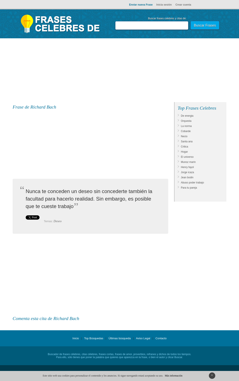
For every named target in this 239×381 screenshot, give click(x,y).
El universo (187, 156)
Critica (184, 146)
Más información (173, 375)
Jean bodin (187, 177)
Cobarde (186, 131)
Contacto (161, 338)
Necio (184, 136)
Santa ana (187, 141)
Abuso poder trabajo (192, 182)
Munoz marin (188, 162)
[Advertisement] (119, 71)
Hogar (184, 151)
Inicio (75, 338)
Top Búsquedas (93, 338)
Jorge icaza (187, 172)
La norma (186, 126)
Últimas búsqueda (120, 338)
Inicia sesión (164, 4)
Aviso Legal (143, 338)
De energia (187, 115)
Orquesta (186, 120)
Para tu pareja (189, 187)
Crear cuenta (183, 4)
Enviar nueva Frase (141, 4)
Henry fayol (187, 167)
